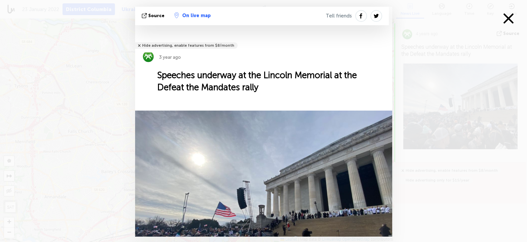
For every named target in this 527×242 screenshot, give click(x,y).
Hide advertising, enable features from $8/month (188, 45)
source (153, 15)
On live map (192, 15)
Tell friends (339, 16)
